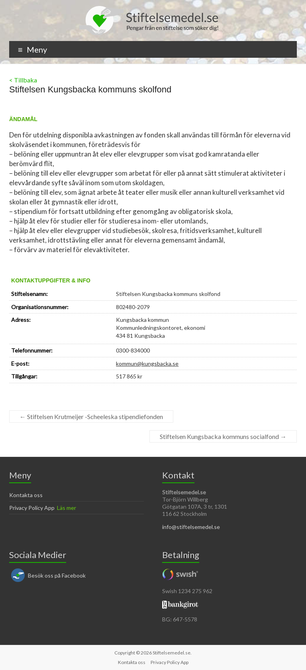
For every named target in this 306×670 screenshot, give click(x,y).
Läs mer (66, 507)
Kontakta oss (26, 495)
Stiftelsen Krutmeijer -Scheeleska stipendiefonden (91, 416)
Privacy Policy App (32, 507)
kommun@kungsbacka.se (147, 363)
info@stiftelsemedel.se (191, 526)
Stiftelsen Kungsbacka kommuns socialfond (223, 436)
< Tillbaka (23, 80)
